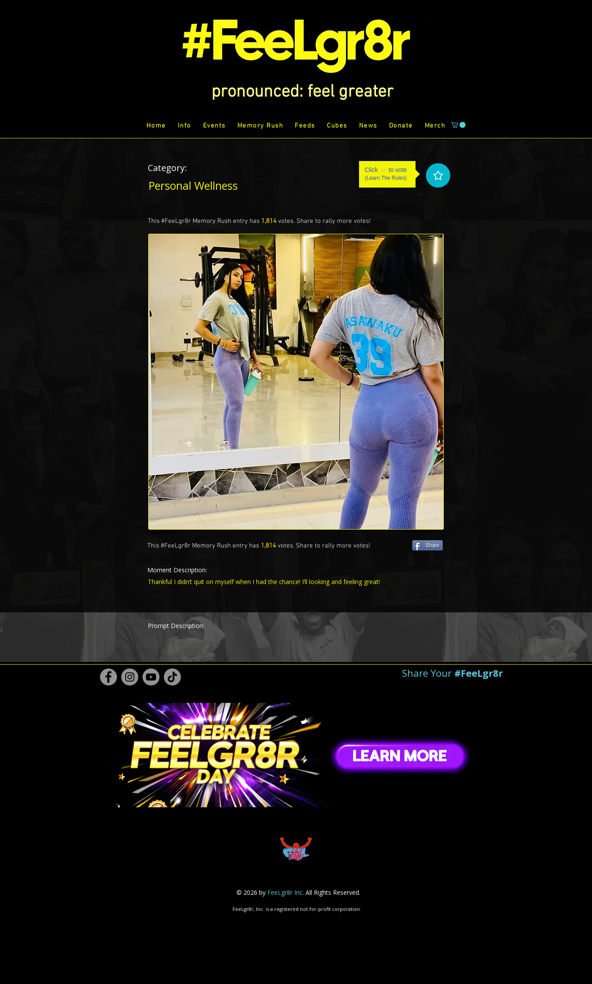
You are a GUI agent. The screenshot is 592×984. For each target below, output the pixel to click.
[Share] (427, 545)
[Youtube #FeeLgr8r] (151, 676)
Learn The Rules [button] (385, 178)
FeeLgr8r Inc (285, 892)
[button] (302, 92)
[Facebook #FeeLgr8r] (108, 676)
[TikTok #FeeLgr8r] (172, 676)
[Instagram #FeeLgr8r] (129, 676)
